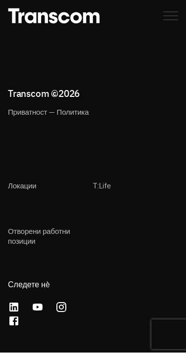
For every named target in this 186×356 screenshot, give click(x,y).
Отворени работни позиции (39, 235)
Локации (22, 185)
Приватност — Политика (48, 111)
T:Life (102, 185)
